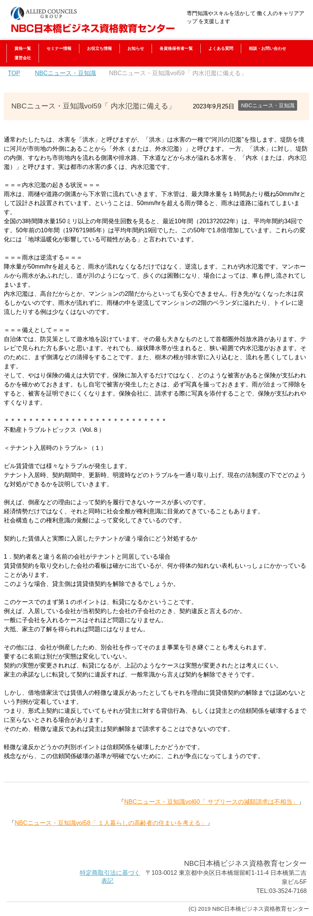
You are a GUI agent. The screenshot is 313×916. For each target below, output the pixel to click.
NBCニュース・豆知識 (267, 105)
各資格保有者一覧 (176, 48)
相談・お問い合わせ (267, 48)
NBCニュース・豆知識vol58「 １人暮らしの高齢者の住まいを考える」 (111, 823)
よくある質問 (220, 48)
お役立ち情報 (99, 48)
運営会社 (22, 58)
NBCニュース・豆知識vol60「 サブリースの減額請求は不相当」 (211, 802)
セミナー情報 (58, 48)
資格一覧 (22, 48)
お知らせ (135, 48)
